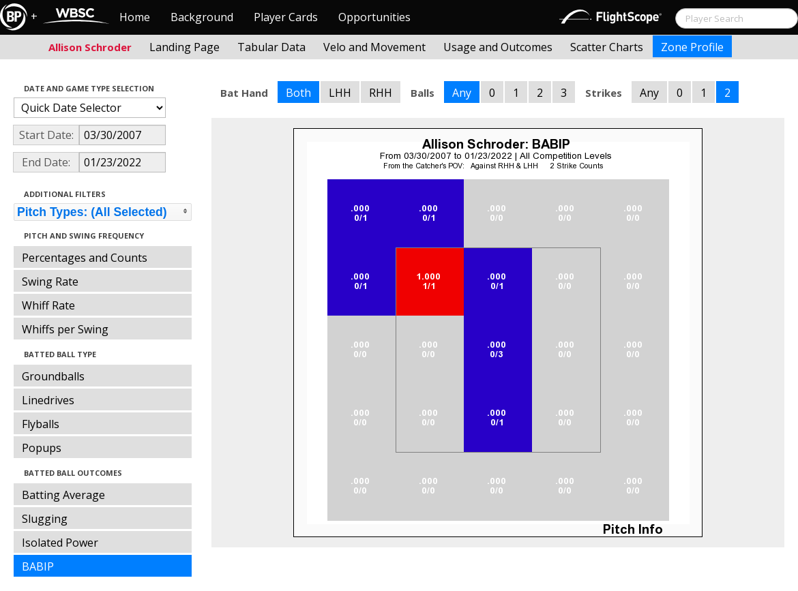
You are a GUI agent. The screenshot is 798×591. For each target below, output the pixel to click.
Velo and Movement (374, 47)
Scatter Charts (606, 47)
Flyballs (40, 423)
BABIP (38, 566)
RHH (380, 92)
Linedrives (48, 400)
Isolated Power (60, 542)
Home (134, 17)
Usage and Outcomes (497, 47)
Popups (41, 447)
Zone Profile (692, 47)
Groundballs (53, 376)
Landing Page (184, 47)
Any (461, 92)
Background (202, 17)
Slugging (45, 518)
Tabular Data (271, 47)
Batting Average (63, 494)
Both (298, 92)
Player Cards (286, 17)
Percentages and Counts (84, 257)
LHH (340, 92)
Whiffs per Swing (65, 329)
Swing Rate (50, 281)
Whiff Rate (48, 305)
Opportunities (374, 17)
